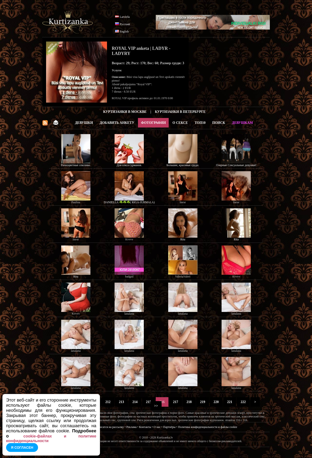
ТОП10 (200, 123)
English (124, 31)
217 (175, 402)
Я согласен (22, 447)
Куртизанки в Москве (124, 112)
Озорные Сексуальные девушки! (236, 165)
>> (156, 406)
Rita (182, 239)
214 (135, 402)
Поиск (218, 123)
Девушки (84, 123)
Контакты (145, 427)
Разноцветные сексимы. (75, 165)
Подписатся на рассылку (108, 427)
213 (121, 402)
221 (229, 402)
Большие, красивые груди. (182, 165)
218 (189, 402)
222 (243, 402)
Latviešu (125, 17)
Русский (125, 24)
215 (148, 402)
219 (202, 402)
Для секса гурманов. (129, 165)
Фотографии (153, 123)
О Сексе (180, 123)
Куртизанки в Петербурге (180, 112)
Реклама (132, 427)
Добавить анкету (117, 123)
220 (216, 402)
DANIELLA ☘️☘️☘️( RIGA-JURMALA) (129, 202)
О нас (157, 427)
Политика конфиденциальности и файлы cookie (207, 427)
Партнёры (169, 427)
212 (108, 402)
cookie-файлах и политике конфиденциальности (51, 438)
